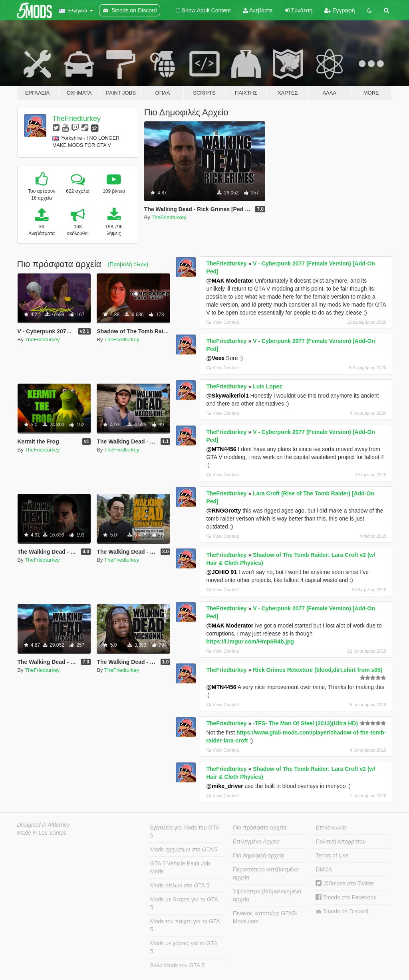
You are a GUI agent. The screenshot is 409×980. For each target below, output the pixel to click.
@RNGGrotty (223, 510)
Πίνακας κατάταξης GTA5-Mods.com (265, 917)
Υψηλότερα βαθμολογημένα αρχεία (267, 895)
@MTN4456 (221, 449)
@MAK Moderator (229, 280)
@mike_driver (224, 786)
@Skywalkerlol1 (227, 395)
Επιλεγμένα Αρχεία (256, 841)
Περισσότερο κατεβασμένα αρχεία (266, 873)
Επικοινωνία (331, 827)
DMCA (324, 869)
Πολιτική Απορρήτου (340, 841)
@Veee (215, 358)
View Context (222, 322)
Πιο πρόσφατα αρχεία (259, 827)
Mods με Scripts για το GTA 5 (184, 903)
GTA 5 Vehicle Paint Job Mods (180, 867)
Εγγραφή (339, 10)
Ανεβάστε (258, 10)
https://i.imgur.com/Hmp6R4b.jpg (250, 641)
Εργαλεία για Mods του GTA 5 (184, 831)
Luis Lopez (267, 386)
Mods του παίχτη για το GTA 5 (185, 925)
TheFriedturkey (76, 119)
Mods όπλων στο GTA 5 (179, 885)
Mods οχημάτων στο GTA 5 (183, 849)
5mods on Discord (342, 911)
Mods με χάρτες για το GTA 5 (183, 947)
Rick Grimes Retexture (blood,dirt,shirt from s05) (317, 670)
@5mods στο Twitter (345, 883)
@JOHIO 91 (221, 572)
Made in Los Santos (42, 833)
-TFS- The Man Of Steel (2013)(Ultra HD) (305, 723)
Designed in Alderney (43, 825)
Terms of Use (332, 855)
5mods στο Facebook (346, 897)
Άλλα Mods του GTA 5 (177, 965)
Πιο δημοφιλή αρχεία (258, 855)
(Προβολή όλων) (128, 264)
